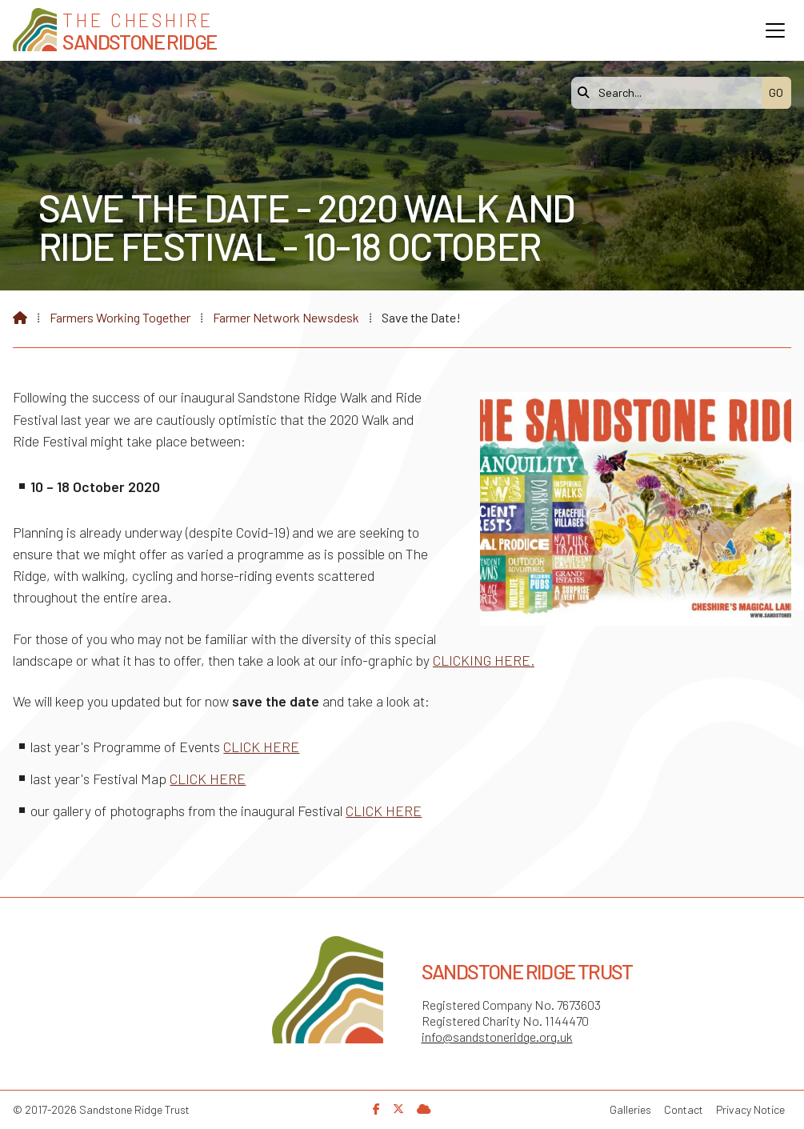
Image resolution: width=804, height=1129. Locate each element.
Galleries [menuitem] (630, 1109)
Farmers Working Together (120, 317)
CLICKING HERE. (483, 660)
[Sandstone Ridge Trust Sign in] (424, 1108)
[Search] (670, 93)
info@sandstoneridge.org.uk (497, 1036)
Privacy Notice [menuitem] (750, 1109)
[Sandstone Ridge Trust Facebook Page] (376, 1108)
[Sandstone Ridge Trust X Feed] (398, 1108)
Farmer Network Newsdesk (286, 317)
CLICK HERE (261, 746)
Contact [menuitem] (683, 1109)
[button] (775, 30)
